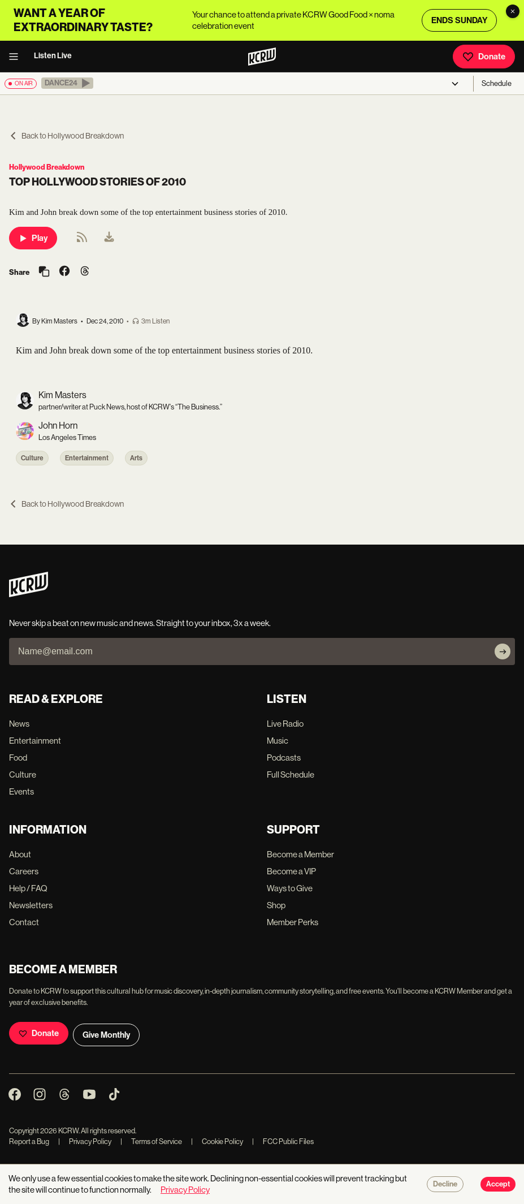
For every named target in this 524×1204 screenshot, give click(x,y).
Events (21, 791)
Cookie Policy (217, 1141)
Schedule (497, 83)
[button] (67, 83)
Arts (136, 458)
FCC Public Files (283, 1141)
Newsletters (31, 905)
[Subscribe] (502, 651)
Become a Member (300, 854)
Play (33, 238)
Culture (32, 458)
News (19, 723)
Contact (24, 922)
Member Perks (292, 922)
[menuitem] (109, 238)
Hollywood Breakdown (46, 167)
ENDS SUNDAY (459, 20)
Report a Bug (29, 1141)
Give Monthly (106, 1035)
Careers (23, 871)
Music (277, 740)
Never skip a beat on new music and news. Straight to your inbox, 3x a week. (140, 623)
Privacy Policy (84, 1141)
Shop (276, 905)
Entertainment (87, 458)
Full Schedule (290, 774)
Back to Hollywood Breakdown (66, 135)
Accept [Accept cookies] (498, 1184)
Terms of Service (151, 1141)
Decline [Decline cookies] (445, 1184)
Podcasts (284, 757)
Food (18, 757)
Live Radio (285, 723)
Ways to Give (290, 888)
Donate (483, 56)
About (20, 854)
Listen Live (53, 56)
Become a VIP (291, 871)
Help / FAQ (28, 888)
